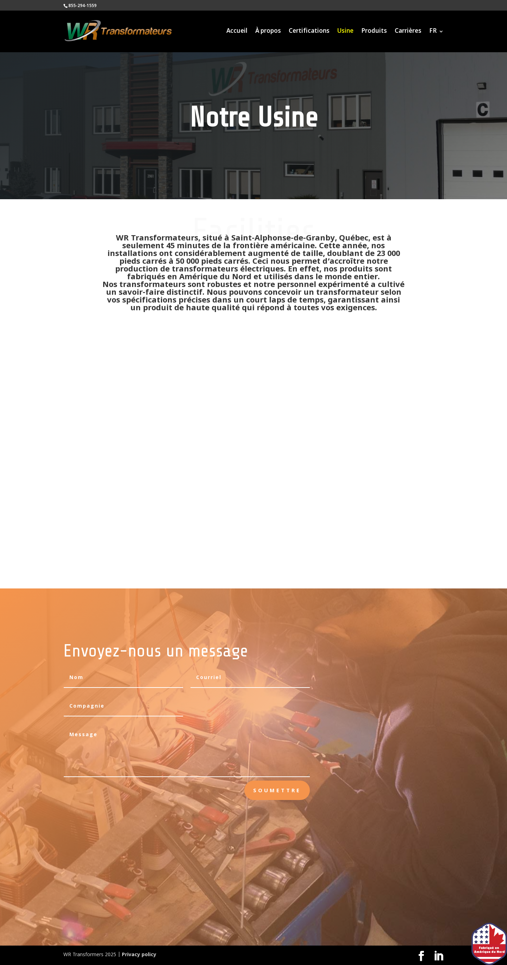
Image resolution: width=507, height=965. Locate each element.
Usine (345, 32)
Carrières (408, 32)
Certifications (309, 32)
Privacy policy (139, 955)
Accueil (237, 32)
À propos (268, 32)
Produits (374, 32)
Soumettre (277, 790)
